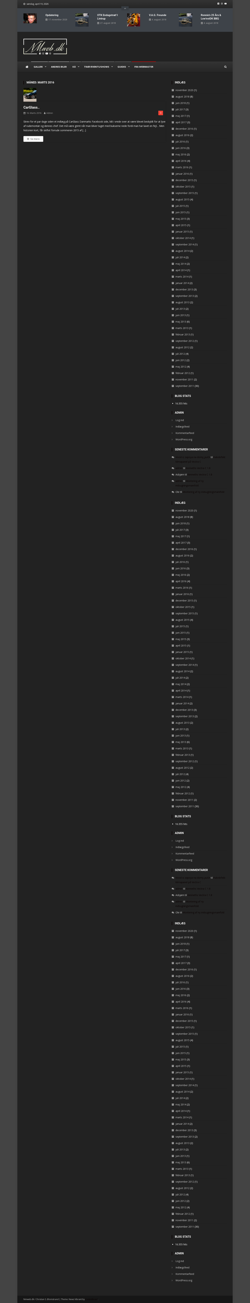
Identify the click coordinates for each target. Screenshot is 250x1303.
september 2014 (185, 244)
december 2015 (184, 180)
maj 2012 (181, 366)
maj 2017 (181, 115)
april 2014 (181, 270)
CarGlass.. (31, 107)
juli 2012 (180, 353)
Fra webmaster (143, 66)
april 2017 (181, 122)
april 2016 (181, 160)
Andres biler (59, 66)
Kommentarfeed (185, 433)
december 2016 (184, 128)
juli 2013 (180, 308)
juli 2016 (180, 141)
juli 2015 (180, 205)
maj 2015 (181, 218)
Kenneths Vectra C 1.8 (198, 468)
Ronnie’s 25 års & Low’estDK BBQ (211, 17)
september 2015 (185, 192)
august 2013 (182, 302)
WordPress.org (184, 439)
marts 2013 (182, 327)
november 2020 (184, 90)
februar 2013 (183, 334)
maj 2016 (181, 154)
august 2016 (182, 135)
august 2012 (182, 347)
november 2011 (184, 379)
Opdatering (52, 15)
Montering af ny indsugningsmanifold (203, 492)
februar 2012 (183, 372)
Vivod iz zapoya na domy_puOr (193, 457)
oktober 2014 (183, 237)
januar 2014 (182, 282)
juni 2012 (181, 360)
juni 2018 (181, 102)
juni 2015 (181, 212)
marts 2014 (182, 276)
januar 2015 (182, 231)
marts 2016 (182, 167)
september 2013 (185, 295)
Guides (122, 66)
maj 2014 (181, 263)
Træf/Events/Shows (96, 66)
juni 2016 (181, 147)
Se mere (33, 138)
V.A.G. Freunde (157, 15)
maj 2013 (181, 321)
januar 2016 (182, 173)
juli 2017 (180, 109)
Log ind (180, 420)
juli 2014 (180, 257)
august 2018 (182, 96)
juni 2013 (181, 315)
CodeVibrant (91, 1299)
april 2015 (181, 225)
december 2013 (184, 289)
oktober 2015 (183, 186)
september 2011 (185, 385)
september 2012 (185, 340)
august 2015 (182, 199)
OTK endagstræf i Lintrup (107, 17)
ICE (74, 66)
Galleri (38, 66)
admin (49, 112)
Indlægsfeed (182, 426)
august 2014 (182, 250)
